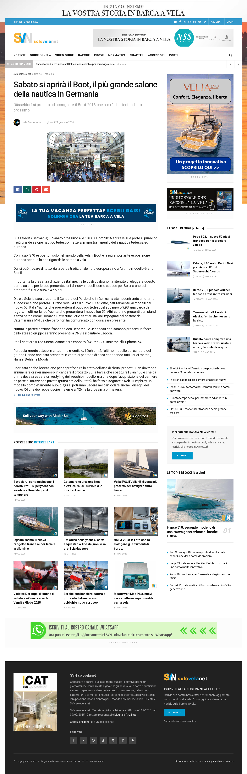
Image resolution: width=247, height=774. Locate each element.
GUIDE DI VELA (40, 55)
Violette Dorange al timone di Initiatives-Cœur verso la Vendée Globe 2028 (34, 598)
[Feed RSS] (205, 22)
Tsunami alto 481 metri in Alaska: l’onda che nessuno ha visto (211, 316)
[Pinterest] (199, 22)
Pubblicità (195, 761)
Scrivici (229, 761)
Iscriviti (182, 455)
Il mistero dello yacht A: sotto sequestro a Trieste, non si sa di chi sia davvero (85, 544)
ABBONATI (216, 21)
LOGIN (230, 21)
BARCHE (84, 55)
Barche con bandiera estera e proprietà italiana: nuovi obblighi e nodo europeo (84, 598)
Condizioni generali (81, 721)
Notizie (38, 74)
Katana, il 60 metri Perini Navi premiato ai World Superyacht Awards (213, 267)
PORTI (173, 55)
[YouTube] (175, 22)
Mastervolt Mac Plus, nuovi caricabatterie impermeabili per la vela (133, 598)
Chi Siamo (180, 761)
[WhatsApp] (189, 22)
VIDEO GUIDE (64, 55)
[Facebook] (180, 22)
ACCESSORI (156, 55)
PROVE (99, 55)
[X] (185, 22)
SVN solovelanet (22, 74)
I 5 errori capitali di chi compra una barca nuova (198, 379)
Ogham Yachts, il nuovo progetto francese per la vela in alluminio (34, 544)
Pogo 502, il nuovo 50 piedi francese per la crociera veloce (211, 241)
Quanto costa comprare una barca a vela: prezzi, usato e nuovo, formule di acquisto (212, 343)
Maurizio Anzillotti (125, 714)
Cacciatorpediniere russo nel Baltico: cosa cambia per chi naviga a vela (75, 64)
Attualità (49, 74)
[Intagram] (194, 22)
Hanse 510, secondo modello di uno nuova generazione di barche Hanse (192, 531)
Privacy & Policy (213, 761)
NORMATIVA (117, 55)
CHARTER (137, 55)
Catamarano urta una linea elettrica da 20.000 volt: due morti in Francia (83, 486)
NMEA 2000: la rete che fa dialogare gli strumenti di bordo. (132, 544)
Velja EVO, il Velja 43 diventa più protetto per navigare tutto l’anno (135, 486)
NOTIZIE (20, 55)
